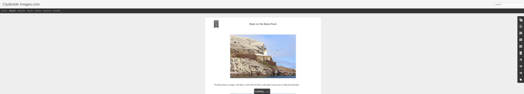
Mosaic (30, 11)
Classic (4, 11)
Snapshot (47, 11)
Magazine (21, 11)
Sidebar (38, 11)
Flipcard (12, 11)
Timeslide (56, 11)
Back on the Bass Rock (263, 24)
